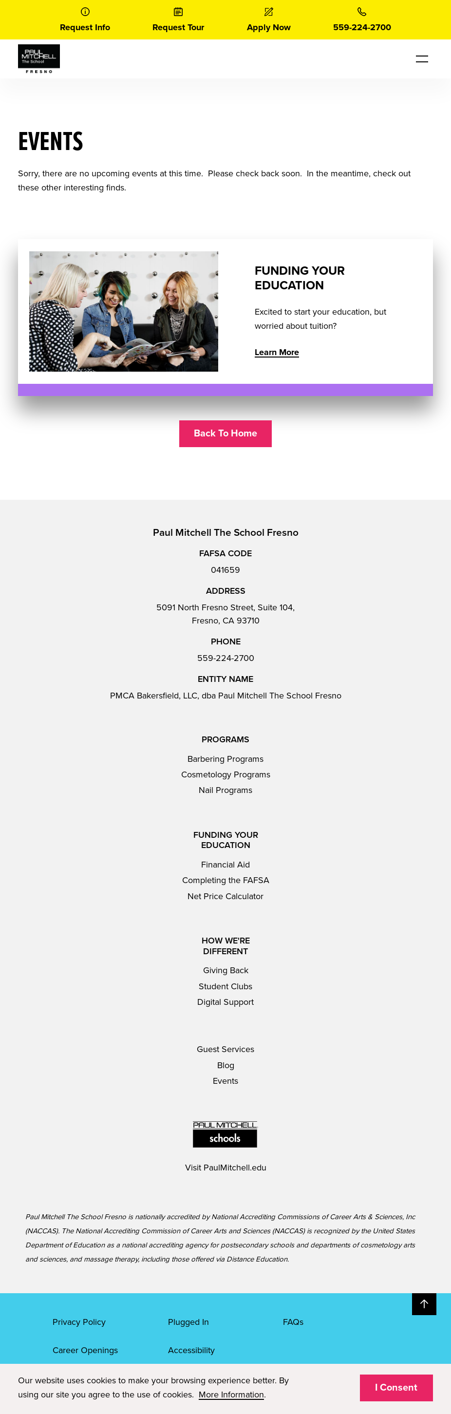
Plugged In (188, 1322)
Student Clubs (225, 986)
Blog (225, 1065)
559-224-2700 (225, 658)
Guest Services (225, 1049)
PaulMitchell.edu (235, 1167)
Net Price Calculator (225, 896)
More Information (231, 1394)
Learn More (277, 352)
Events (225, 1080)
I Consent (396, 1388)
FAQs (293, 1322)
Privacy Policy (79, 1322)
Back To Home (225, 433)
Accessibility (191, 1350)
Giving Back (225, 970)
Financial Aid (225, 864)
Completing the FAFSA (225, 880)
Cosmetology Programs (225, 774)
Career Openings (85, 1350)
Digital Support (225, 1002)
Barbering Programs (225, 759)
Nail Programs (225, 790)
